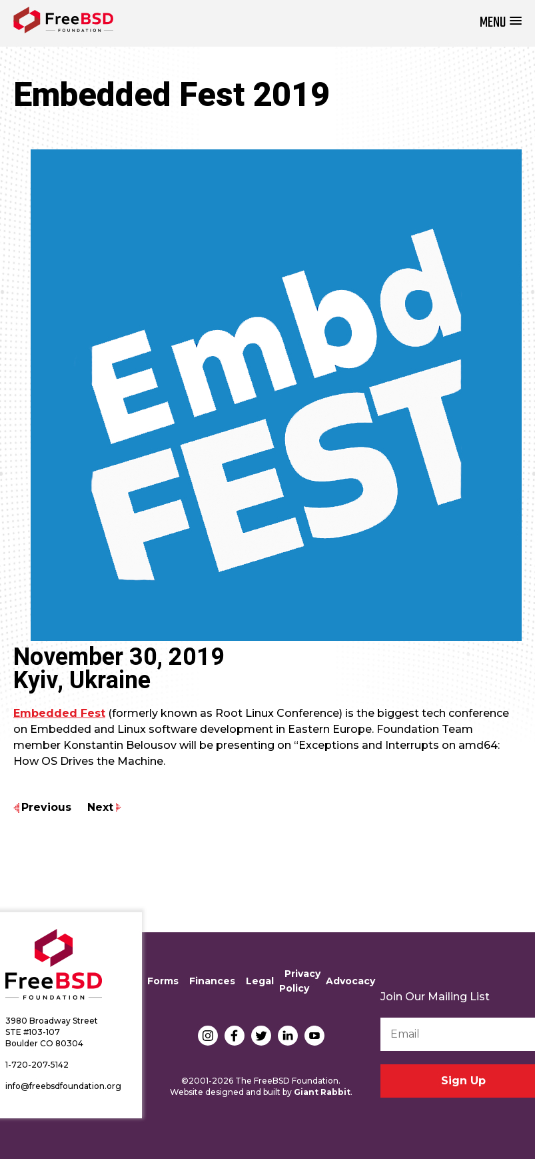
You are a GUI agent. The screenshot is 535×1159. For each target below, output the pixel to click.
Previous (46, 807)
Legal (260, 981)
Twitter (261, 1035)
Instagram (208, 1035)
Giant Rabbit (322, 1092)
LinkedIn (287, 1035)
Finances (212, 981)
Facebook (234, 1035)
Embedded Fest (59, 713)
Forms (163, 981)
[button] (500, 23)
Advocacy (350, 981)
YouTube (314, 1035)
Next (100, 807)
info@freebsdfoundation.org (63, 1086)
